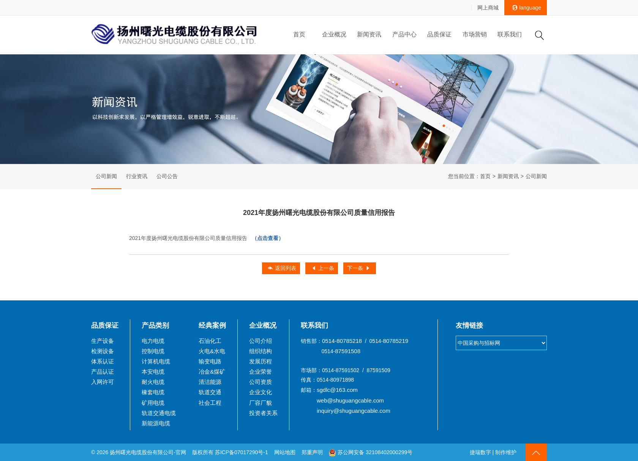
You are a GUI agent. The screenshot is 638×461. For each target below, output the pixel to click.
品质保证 (439, 34)
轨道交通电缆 (159, 413)
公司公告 (167, 176)
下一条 (359, 268)
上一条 (323, 268)
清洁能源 (210, 382)
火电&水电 (212, 351)
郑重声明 (313, 452)
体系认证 (102, 361)
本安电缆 (153, 371)
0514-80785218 (342, 341)
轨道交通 (210, 392)
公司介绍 (260, 341)
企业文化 (260, 392)
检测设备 (102, 351)
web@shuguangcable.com (350, 400)
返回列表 (281, 268)
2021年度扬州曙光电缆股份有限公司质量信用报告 (206, 238)
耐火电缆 (153, 382)
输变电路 (210, 361)
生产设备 (102, 341)
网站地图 (284, 452)
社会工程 (210, 402)
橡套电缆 (153, 392)
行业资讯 (136, 176)
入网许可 (102, 382)
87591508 (347, 351)
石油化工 (210, 341)
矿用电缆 (153, 402)
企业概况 (334, 34)
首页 (299, 34)
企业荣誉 (260, 371)
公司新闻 (106, 176)
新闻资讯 (369, 34)
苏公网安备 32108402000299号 (370, 452)
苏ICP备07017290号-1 (241, 452)
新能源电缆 (156, 423)
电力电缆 (153, 341)
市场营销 (475, 34)
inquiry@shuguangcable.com (353, 410)
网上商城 (488, 8)
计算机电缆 (156, 361)
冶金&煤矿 (212, 371)
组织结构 (260, 351)
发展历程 (260, 361)
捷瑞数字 (480, 452)
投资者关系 (263, 413)
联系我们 (509, 34)
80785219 (395, 341)
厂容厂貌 (260, 402)
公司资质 (260, 382)
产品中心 (404, 34)
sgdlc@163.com (337, 390)
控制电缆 (153, 351)
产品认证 (102, 371)
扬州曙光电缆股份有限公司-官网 (148, 452)
